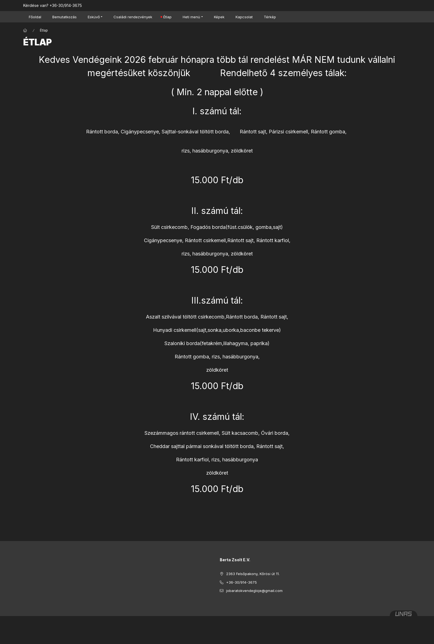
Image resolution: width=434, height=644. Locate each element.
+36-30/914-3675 (66, 5)
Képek (219, 17)
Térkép (270, 17)
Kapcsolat (244, 17)
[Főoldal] (25, 30)
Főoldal (35, 17)
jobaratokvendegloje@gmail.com (254, 590)
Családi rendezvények (132, 17)
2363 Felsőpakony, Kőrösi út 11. (253, 573)
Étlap (167, 17)
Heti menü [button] (191, 17)
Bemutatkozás (64, 17)
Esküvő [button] (94, 17)
